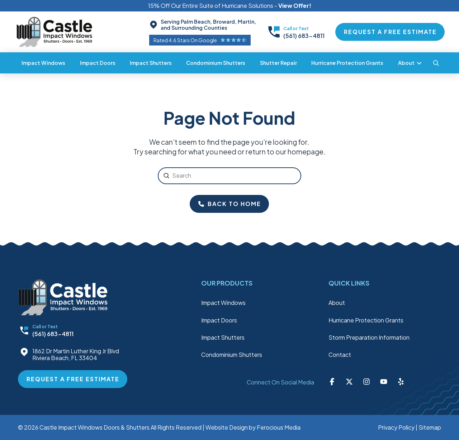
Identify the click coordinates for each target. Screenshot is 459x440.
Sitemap (429, 427)
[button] (436, 63)
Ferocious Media (279, 427)
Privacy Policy (396, 427)
